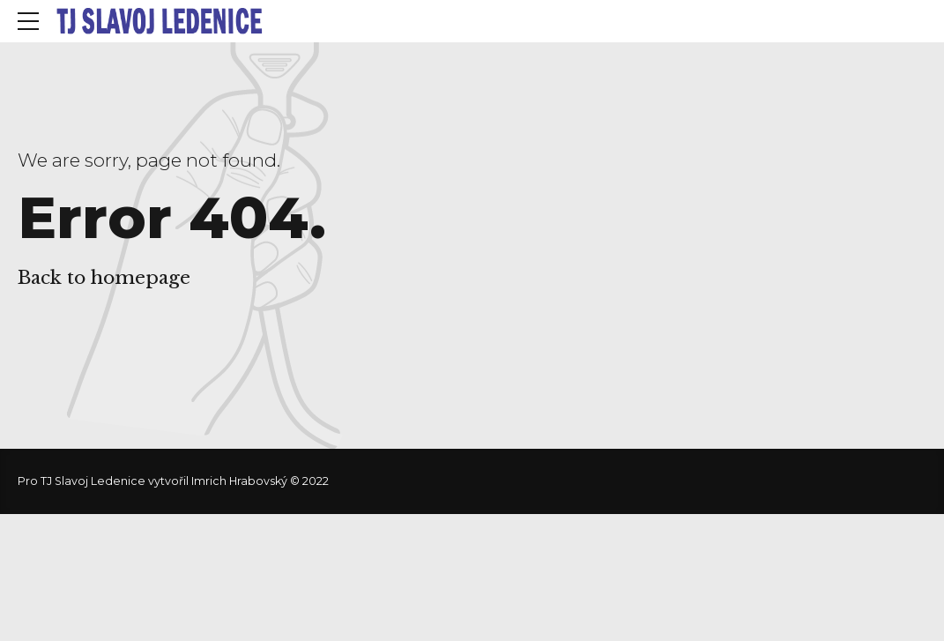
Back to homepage (104, 277)
